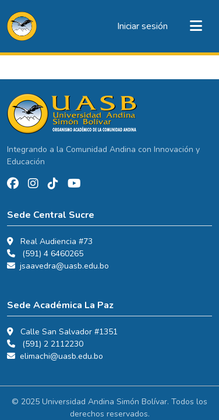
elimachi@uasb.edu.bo (61, 356)
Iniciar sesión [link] (142, 26)
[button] (22, 26)
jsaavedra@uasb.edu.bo (64, 265)
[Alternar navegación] (195, 26)
